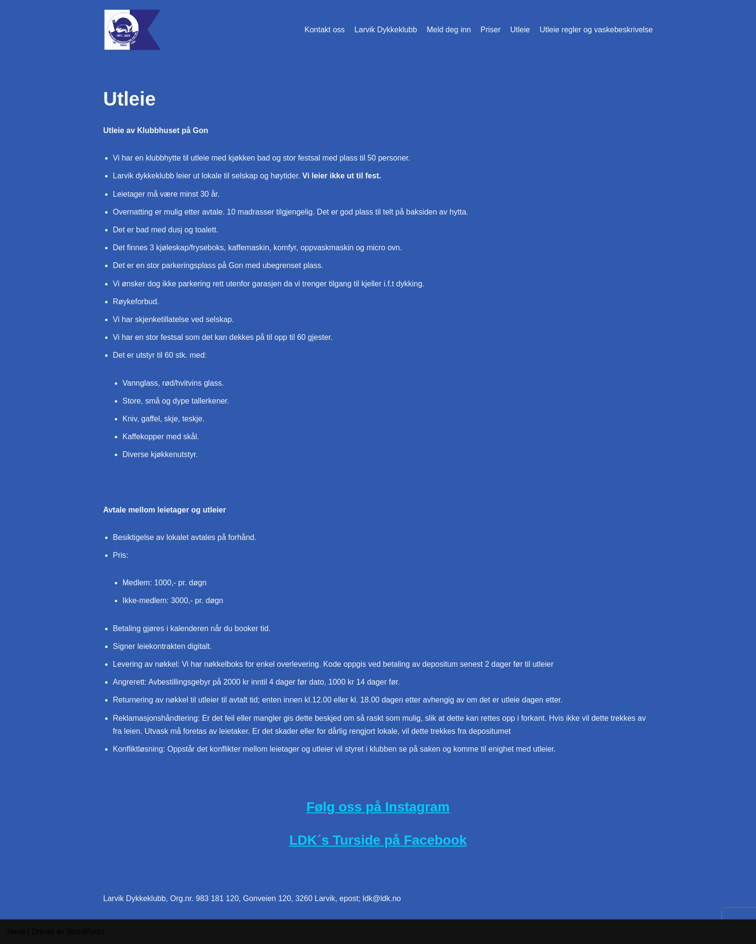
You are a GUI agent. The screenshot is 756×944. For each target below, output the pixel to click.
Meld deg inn (449, 30)
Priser (491, 30)
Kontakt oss (324, 30)
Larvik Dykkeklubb (385, 30)
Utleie (520, 30)
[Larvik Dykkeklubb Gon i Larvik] (132, 30)
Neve (16, 932)
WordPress (86, 932)
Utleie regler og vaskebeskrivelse (596, 30)
